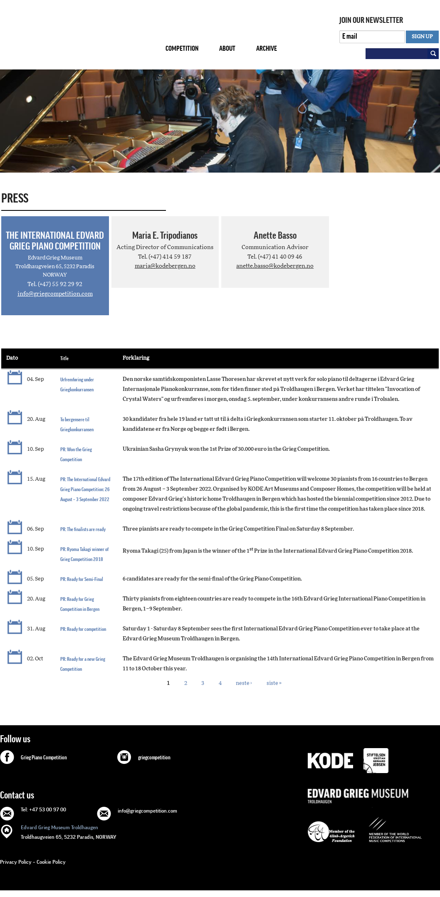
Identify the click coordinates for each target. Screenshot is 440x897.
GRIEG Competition (76, 35)
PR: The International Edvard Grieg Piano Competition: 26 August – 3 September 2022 (85, 489)
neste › (244, 683)
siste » (274, 683)
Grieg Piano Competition (44, 758)
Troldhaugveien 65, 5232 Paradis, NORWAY (68, 831)
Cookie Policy (51, 862)
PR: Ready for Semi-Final (81, 579)
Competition (182, 48)
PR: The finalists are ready (83, 529)
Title (64, 358)
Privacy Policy (16, 862)
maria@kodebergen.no (165, 266)
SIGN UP (422, 37)
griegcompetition (154, 758)
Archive (266, 48)
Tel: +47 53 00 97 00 (43, 809)
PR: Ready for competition (83, 629)
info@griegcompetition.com (55, 294)
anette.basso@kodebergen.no (275, 266)
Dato (12, 358)
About (227, 48)
